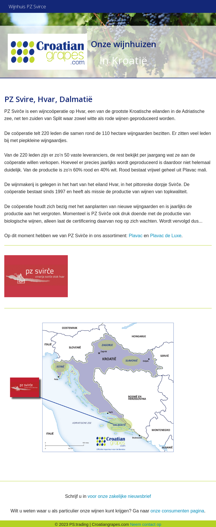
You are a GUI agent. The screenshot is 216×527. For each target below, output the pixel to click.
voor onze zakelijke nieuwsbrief (119, 494)
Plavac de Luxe (165, 233)
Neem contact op (145, 522)
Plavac (135, 233)
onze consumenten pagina (177, 509)
